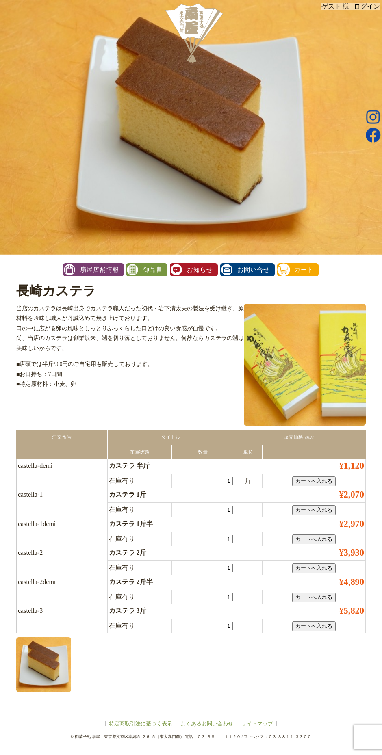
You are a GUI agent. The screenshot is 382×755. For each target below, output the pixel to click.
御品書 (153, 269)
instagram (373, 117)
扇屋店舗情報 (99, 269)
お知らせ (200, 269)
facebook (373, 135)
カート (304, 269)
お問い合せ (253, 269)
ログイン (367, 6)
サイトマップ (257, 723)
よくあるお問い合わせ (206, 723)
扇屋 (193, 32)
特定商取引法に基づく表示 (140, 723)
